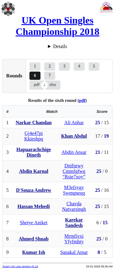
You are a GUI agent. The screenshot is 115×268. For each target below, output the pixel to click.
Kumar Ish (33, 252)
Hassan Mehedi (33, 206)
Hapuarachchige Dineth (33, 152)
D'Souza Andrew (33, 190)
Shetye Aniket (34, 222)
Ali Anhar (74, 122)
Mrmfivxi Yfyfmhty (74, 238)
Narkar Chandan (34, 122)
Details (60, 46)
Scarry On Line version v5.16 (20, 266)
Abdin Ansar (74, 152)
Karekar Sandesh (74, 222)
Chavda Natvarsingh (74, 206)
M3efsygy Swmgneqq (74, 190)
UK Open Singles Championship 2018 (57, 26)
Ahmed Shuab (33, 238)
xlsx (52, 84)
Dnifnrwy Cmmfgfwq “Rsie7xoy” (74, 171)
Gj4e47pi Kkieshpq (33, 136)
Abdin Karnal (33, 171)
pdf (37, 84)
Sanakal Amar (74, 252)
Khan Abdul (74, 136)
